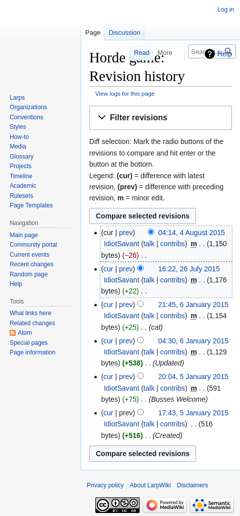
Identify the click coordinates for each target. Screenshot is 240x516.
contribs (172, 244)
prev (126, 233)
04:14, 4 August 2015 (191, 233)
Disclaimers (192, 485)
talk (149, 244)
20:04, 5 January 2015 (193, 377)
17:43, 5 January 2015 (193, 413)
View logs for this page (125, 93)
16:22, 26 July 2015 (189, 269)
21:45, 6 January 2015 (193, 305)
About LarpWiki (150, 485)
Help (224, 54)
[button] (160, 118)
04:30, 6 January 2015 (193, 341)
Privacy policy (105, 485)
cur (108, 269)
